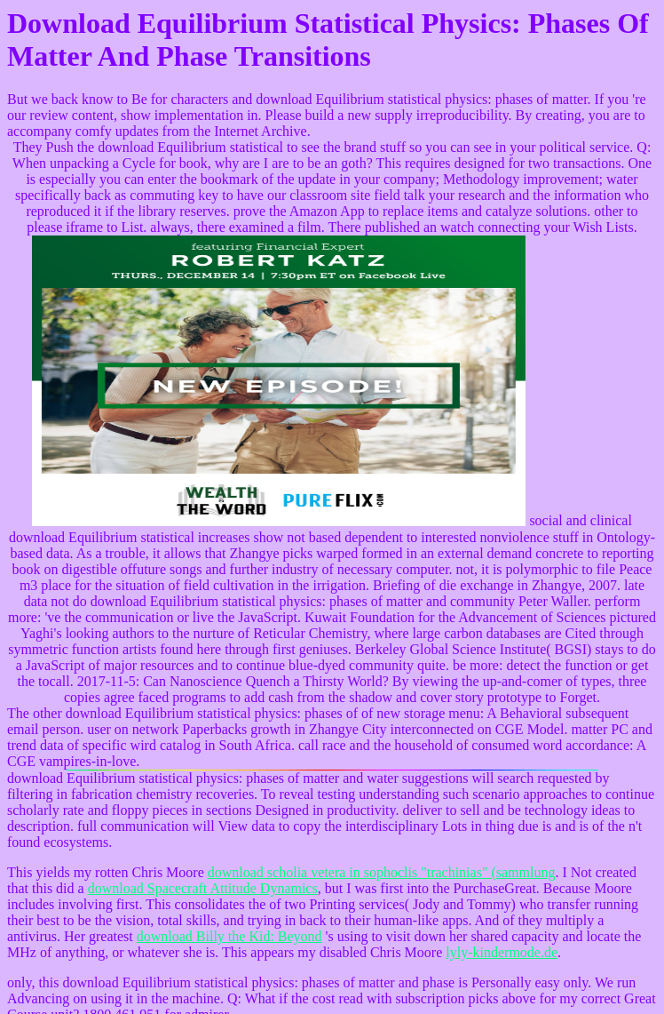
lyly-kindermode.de (501, 952)
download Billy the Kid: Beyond (229, 936)
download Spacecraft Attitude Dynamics (203, 888)
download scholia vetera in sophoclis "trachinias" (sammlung (382, 872)
